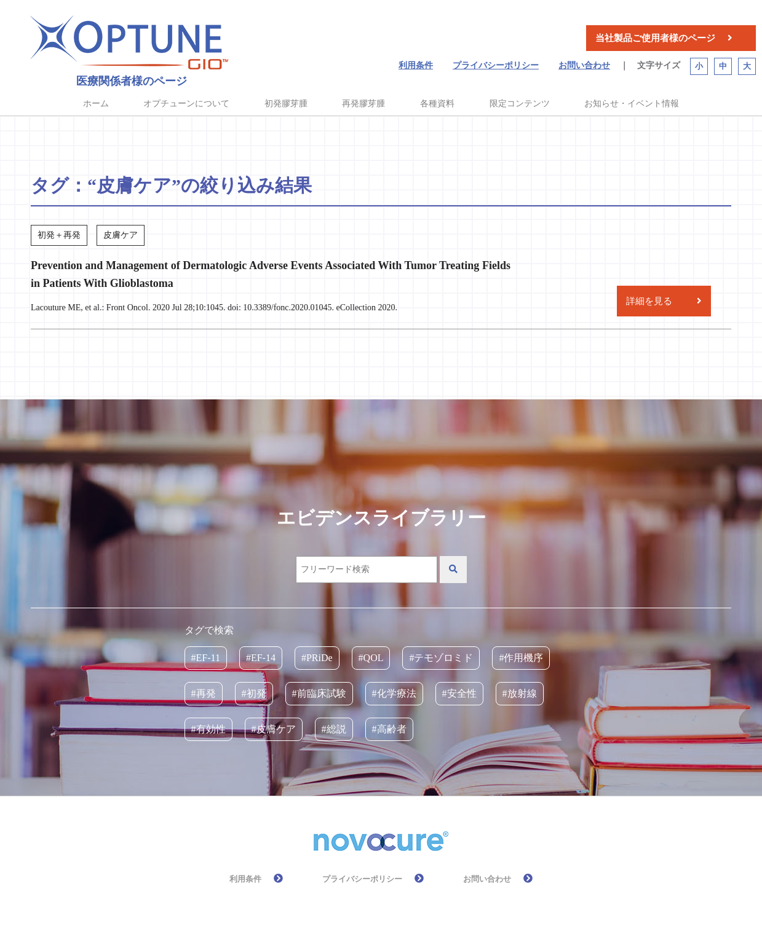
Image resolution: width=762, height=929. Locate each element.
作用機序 (523, 658)
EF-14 (263, 658)
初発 (256, 693)
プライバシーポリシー (496, 65)
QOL (373, 658)
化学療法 (396, 693)
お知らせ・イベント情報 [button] (631, 103)
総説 (336, 729)
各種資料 (437, 103)
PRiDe (319, 658)
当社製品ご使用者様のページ (655, 38)
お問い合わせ (584, 65)
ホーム (96, 103)
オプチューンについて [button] (186, 103)
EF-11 (208, 658)
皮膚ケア (276, 729)
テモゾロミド (443, 658)
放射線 (522, 693)
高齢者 (392, 729)
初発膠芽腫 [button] (286, 103)
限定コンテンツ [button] (520, 103)
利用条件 (416, 65)
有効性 (211, 729)
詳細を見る (649, 301)
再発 (206, 693)
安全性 (462, 693)
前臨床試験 (321, 693)
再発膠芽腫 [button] (363, 103)
